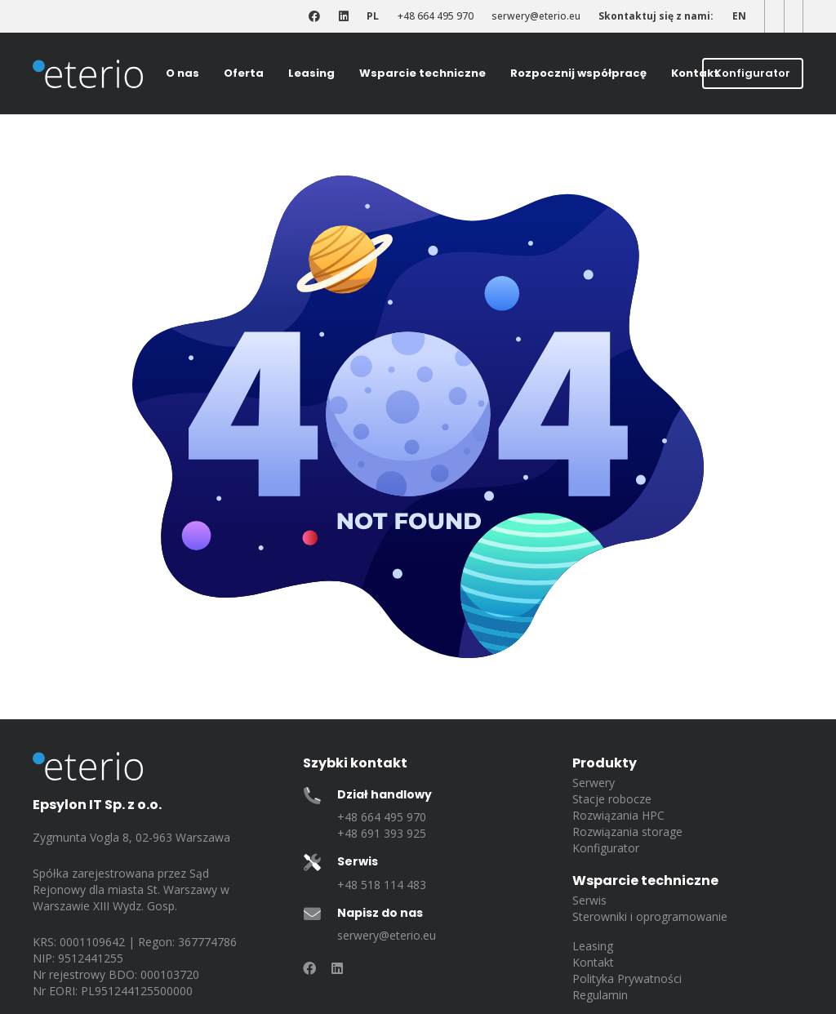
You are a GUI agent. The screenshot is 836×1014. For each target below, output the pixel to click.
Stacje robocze (611, 799)
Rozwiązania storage (627, 831)
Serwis (589, 900)
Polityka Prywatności (627, 978)
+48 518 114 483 (381, 884)
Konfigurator (605, 848)
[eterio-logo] (88, 74)
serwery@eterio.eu (386, 935)
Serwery (593, 782)
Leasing (592, 946)
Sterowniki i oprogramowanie (649, 916)
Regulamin (600, 995)
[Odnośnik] (314, 16)
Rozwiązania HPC (618, 815)
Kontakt (593, 962)
